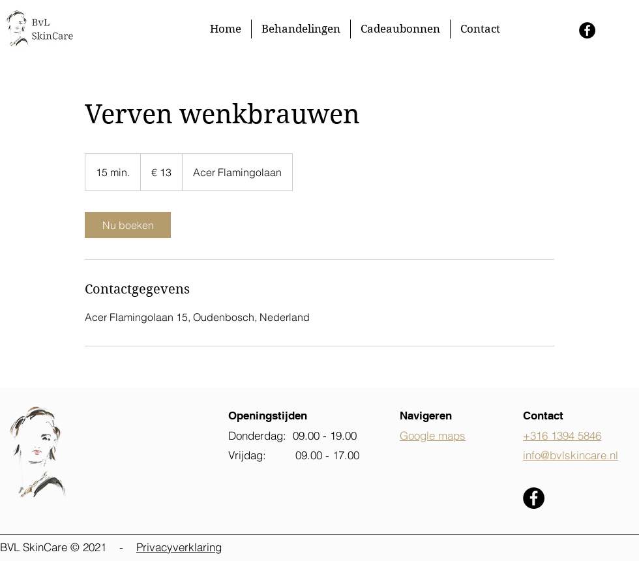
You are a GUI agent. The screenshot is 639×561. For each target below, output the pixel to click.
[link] (128, 225)
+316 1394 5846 (562, 435)
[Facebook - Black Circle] (587, 30)
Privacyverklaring (179, 547)
